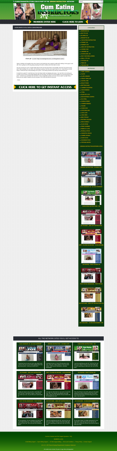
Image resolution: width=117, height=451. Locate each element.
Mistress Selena (86, 119)
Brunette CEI (85, 37)
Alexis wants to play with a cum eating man (28, 27)
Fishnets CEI (85, 44)
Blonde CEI (84, 35)
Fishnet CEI (84, 42)
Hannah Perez (85, 101)
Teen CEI (83, 63)
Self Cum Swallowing (88, 56)
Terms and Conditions (68, 441)
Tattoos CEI (84, 60)
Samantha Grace (86, 133)
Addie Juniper (85, 71)
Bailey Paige (85, 83)
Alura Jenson (85, 76)
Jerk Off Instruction (87, 47)
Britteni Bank (85, 85)
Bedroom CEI (85, 31)
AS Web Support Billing (55, 441)
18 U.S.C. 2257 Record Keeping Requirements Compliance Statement (58, 445)
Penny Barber (85, 126)
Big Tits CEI (84, 33)
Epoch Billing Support (42, 441)
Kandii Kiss (84, 108)
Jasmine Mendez (86, 103)
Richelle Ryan (85, 131)
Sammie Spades (85, 135)
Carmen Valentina (86, 87)
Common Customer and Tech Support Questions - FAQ (58, 436)
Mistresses (91, 68)
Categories (91, 27)
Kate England (85, 110)
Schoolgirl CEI (85, 53)
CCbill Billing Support (30, 441)
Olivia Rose (84, 124)
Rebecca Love (85, 128)
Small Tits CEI (85, 58)
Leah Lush (84, 112)
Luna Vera (84, 115)
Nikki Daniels (85, 121)
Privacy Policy (78, 441)
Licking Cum (84, 49)
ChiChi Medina (85, 90)
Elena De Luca (85, 94)
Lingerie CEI (84, 51)
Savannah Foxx (85, 140)
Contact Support (88, 441)
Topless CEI (84, 65)
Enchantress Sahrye (87, 96)
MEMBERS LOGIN (58, 439)
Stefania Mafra (86, 142)
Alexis (83, 74)
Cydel (83, 92)
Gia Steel (84, 99)
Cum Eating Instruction (88, 40)
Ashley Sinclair (86, 78)
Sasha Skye (84, 137)
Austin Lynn (84, 80)
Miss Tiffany (85, 117)
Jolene (83, 106)
